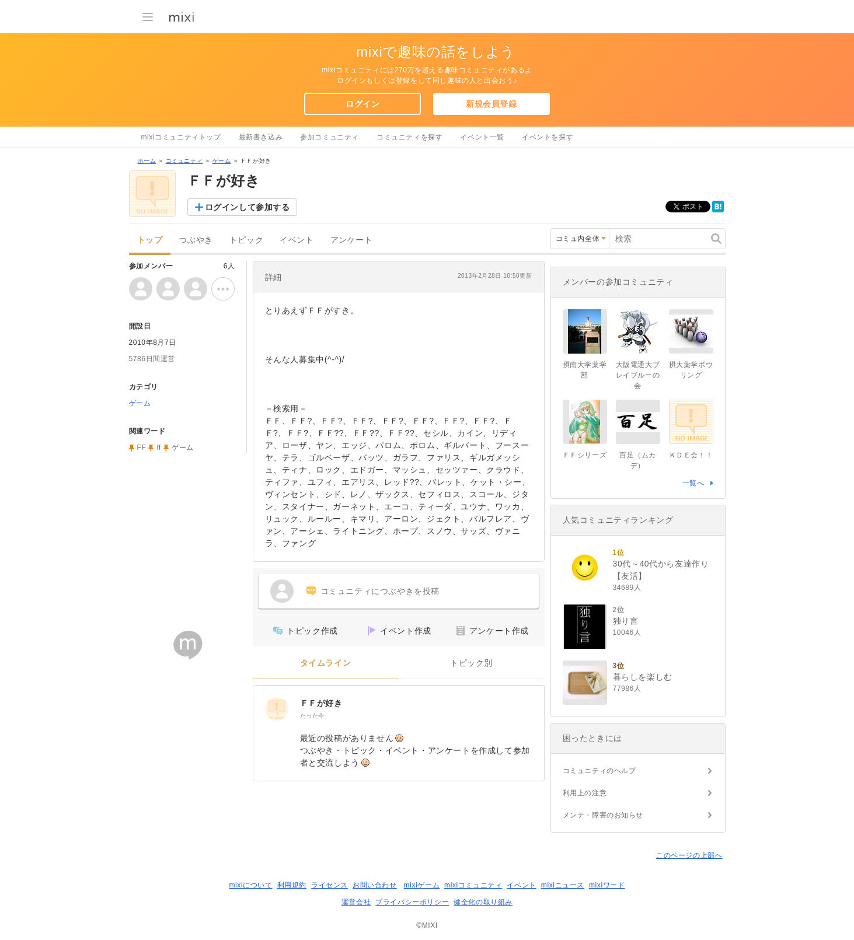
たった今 (312, 715)
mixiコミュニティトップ (181, 137)
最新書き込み (261, 137)
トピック (246, 240)
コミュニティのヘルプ (599, 771)
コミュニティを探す (409, 137)
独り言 (626, 620)
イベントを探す (547, 137)
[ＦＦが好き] (276, 709)
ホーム (147, 161)
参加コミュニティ (329, 137)
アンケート (351, 240)
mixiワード (607, 885)
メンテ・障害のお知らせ (603, 815)
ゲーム (221, 161)
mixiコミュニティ (473, 885)
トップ (150, 240)
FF (142, 447)
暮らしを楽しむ (642, 677)
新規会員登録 (491, 104)
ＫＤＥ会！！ (691, 455)
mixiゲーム (422, 885)
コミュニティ (184, 161)
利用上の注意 (585, 793)
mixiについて (250, 885)
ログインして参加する (247, 207)
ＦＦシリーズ (585, 455)
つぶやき (195, 240)
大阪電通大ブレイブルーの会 (638, 375)
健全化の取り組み (483, 902)
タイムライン (325, 663)
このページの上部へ (689, 855)
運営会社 (356, 902)
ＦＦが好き (321, 703)
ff (158, 447)
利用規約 (291, 885)
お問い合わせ (375, 885)
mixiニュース (562, 885)
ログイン (362, 104)
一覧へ (693, 483)
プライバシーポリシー (412, 902)
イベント (296, 240)
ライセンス (329, 885)
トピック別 (471, 663)
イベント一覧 (482, 137)
